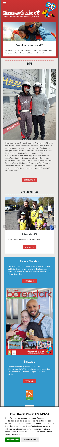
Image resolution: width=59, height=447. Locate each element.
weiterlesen (29, 247)
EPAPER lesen (29, 281)
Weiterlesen (29, 381)
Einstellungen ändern (30, 439)
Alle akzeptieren (13, 439)
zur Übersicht (29, 180)
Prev (5, 226)
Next (54, 226)
